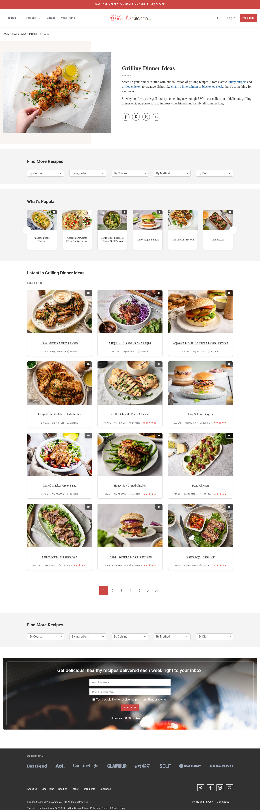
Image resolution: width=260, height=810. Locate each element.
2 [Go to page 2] (113, 590)
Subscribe (130, 707)
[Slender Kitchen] (130, 17)
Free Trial (248, 17)
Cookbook (105, 788)
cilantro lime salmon (184, 86)
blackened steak (212, 86)
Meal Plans (48, 788)
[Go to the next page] (148, 590)
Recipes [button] (13, 18)
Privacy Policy (89, 808)
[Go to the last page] (156, 590)
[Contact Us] (229, 788)
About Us (32, 788)
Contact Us (223, 801)
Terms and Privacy (202, 801)
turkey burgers (237, 82)
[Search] (218, 18)
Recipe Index (19, 34)
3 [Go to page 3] (121, 590)
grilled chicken (131, 86)
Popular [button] (33, 18)
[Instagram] (220, 788)
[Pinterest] (201, 788)
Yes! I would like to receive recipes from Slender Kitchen (129, 699)
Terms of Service (110, 808)
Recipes (62, 788)
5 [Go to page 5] (139, 590)
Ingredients (89, 788)
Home (6, 34)
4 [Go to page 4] (130, 590)
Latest (75, 788)
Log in (231, 18)
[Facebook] (210, 788)
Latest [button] (51, 17)
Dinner (33, 34)
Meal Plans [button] (68, 17)
